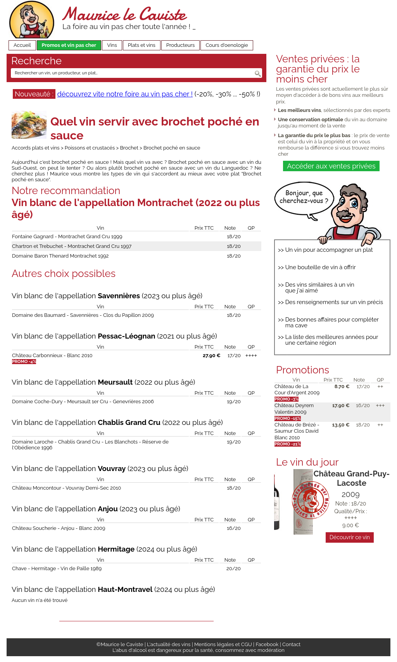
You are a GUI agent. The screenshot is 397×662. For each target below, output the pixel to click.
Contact (291, 644)
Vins (112, 45)
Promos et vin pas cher (69, 45)
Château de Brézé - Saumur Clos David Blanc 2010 (296, 431)
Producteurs (180, 45)
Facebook (266, 644)
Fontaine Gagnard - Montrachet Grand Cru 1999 (67, 236)
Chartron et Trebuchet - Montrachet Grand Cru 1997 (71, 246)
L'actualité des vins (168, 644)
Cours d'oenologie (226, 45)
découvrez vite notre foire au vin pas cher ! (125, 94)
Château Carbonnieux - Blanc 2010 (52, 355)
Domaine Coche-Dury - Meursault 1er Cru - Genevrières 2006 (83, 401)
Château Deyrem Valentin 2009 (294, 408)
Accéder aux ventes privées (331, 166)
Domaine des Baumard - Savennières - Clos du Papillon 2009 (83, 315)
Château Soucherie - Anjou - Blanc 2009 (58, 528)
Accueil (22, 45)
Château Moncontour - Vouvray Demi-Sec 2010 (66, 488)
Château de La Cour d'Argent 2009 (296, 389)
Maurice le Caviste (122, 13)
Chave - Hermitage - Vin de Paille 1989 (57, 568)
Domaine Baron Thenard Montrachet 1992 (60, 256)
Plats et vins (141, 45)
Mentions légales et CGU (223, 644)
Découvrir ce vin (350, 537)
